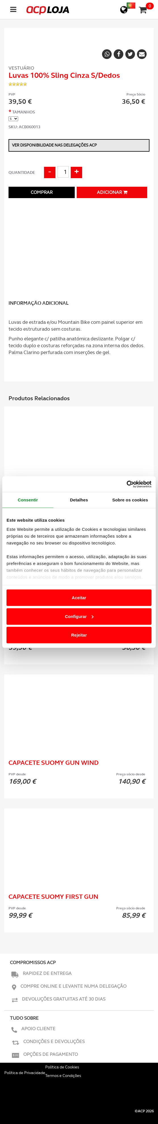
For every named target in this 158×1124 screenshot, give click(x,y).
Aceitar (79, 597)
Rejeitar (79, 635)
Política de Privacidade (24, 1072)
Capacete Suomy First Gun (53, 897)
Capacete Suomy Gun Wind (54, 763)
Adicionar (112, 192)
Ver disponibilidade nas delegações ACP (54, 145)
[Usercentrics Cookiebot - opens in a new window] (126, 484)
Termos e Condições (63, 1075)
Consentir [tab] (28, 499)
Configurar (79, 616)
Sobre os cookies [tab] (130, 499)
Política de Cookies (62, 1067)
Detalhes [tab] (79, 499)
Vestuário (21, 68)
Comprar (42, 192)
